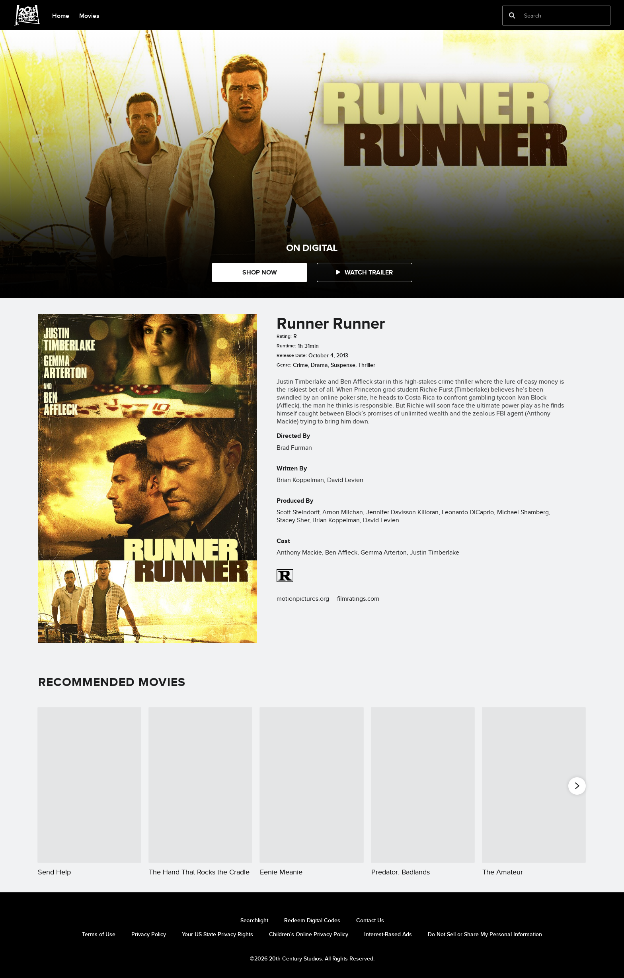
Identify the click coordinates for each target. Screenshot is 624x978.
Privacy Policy (148, 934)
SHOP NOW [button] (259, 272)
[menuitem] (60, 15)
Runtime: (286, 346)
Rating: (284, 336)
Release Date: (292, 355)
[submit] (512, 15)
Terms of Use (98, 934)
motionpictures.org (303, 598)
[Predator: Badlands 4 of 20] (422, 785)
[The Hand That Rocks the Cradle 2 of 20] (200, 785)
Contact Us (370, 920)
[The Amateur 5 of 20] (533, 785)
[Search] (551, 15)
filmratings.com (358, 598)
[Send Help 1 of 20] (89, 785)
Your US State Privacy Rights (217, 934)
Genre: (284, 365)
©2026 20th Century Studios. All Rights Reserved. (312, 958)
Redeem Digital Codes (312, 920)
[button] (364, 272)
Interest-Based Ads (388, 934)
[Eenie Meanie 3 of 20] (311, 785)
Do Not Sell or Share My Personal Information (485, 934)
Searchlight (254, 920)
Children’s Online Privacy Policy (308, 934)
